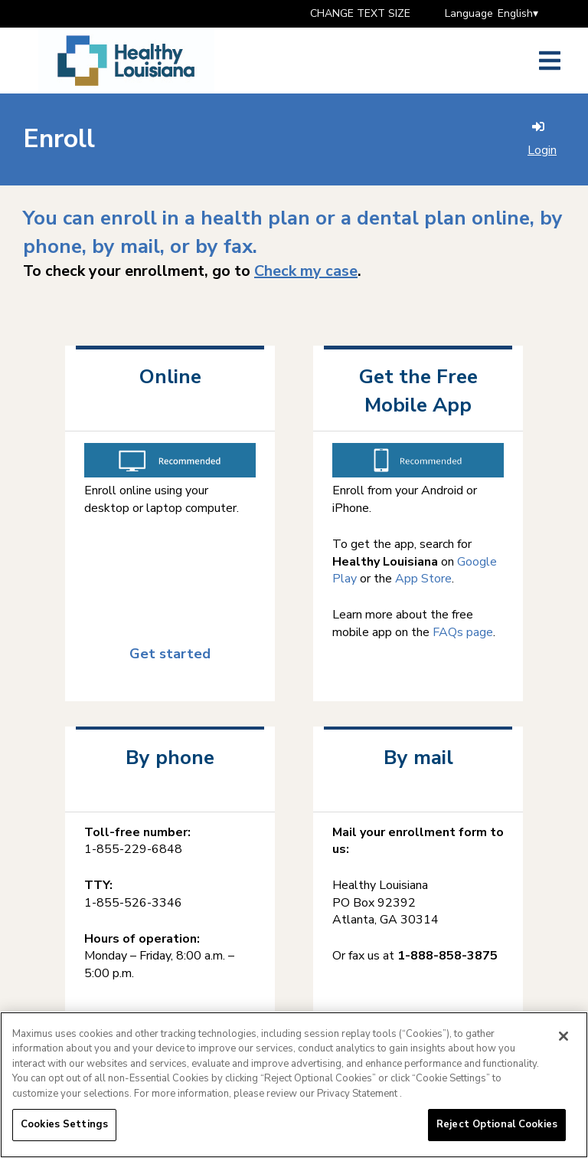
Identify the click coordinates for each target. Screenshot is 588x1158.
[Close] (563, 1038)
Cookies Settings (64, 1127)
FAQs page (463, 632)
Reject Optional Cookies (496, 1127)
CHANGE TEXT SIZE (360, 13)
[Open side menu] (549, 60)
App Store (423, 578)
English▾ (518, 13)
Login (542, 139)
